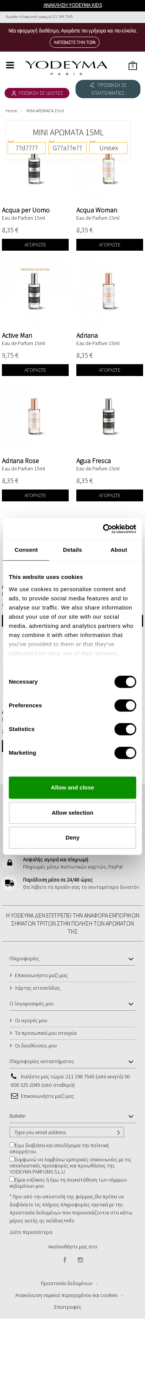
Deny (73, 837)
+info (68, 1220)
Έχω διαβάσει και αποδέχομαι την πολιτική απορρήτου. (59, 1148)
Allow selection (72, 812)
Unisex (108, 147)
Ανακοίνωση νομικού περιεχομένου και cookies (66, 1295)
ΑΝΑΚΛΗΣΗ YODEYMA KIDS (73, 5)
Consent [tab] (26, 549)
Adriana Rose (20, 460)
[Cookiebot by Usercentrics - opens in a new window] (103, 529)
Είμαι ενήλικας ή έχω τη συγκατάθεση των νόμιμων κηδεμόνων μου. (68, 1182)
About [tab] (118, 549)
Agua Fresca (93, 460)
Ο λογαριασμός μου (32, 1003)
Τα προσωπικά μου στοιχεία (46, 1032)
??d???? (27, 147)
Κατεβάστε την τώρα (74, 42)
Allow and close (72, 787)
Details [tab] (72, 549)
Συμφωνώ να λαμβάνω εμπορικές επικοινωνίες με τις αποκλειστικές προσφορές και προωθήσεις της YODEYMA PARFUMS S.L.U (70, 1165)
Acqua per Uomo (26, 210)
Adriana (87, 335)
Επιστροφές (67, 1306)
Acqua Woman (96, 210)
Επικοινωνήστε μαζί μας (41, 975)
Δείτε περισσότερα (31, 1232)
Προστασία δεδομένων (66, 1283)
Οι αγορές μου (31, 1020)
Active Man (17, 335)
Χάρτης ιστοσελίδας (37, 987)
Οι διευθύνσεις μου (36, 1045)
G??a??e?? (67, 147)
